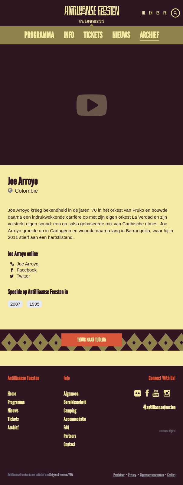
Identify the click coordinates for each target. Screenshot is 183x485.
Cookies (171, 475)
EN (150, 13)
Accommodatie (75, 419)
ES (157, 13)
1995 (34, 304)
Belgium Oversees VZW (61, 474)
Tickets (13, 419)
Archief (13, 427)
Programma (16, 402)
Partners (70, 436)
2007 (15, 304)
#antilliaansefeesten (159, 407)
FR (164, 13)
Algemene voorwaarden (152, 475)
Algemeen (71, 393)
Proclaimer (119, 475)
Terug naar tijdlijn (91, 340)
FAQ (66, 427)
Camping (70, 410)
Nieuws (13, 410)
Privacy (132, 475)
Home (12, 393)
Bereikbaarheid (75, 402)
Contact (69, 444)
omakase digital (167, 431)
